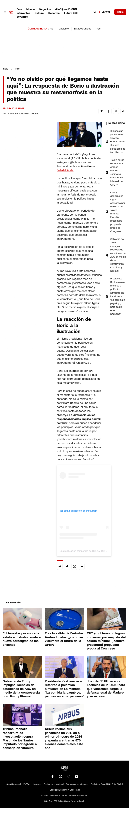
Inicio (5, 68)
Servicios (22, 16)
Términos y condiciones (77, 784)
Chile (50, 28)
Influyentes (23, 13)
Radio (120, 12)
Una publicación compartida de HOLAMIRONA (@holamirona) (92, 551)
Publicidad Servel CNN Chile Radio (64, 790)
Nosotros (37, 784)
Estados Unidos (82, 28)
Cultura (39, 13)
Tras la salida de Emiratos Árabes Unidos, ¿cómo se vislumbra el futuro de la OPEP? (117, 172)
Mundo (30, 9)
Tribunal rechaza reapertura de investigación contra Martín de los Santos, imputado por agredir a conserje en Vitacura (20, 738)
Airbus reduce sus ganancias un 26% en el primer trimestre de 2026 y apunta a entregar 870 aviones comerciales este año (64, 738)
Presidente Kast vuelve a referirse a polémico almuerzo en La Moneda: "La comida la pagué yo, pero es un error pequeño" (117, 296)
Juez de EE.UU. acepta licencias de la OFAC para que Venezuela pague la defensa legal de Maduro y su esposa (106, 689)
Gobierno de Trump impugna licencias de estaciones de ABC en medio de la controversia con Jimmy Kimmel (118, 255)
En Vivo (104, 12)
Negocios (45, 9)
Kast (98, 28)
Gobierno (64, 28)
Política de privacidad (54, 784)
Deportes (54, 13)
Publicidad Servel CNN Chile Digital (107, 784)
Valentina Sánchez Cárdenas (23, 113)
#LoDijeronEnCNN (66, 9)
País (19, 9)
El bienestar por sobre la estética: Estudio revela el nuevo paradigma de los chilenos (117, 141)
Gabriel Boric (65, 170)
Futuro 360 (71, 13)
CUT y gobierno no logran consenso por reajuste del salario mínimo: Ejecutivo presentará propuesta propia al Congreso (117, 212)
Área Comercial (13, 784)
